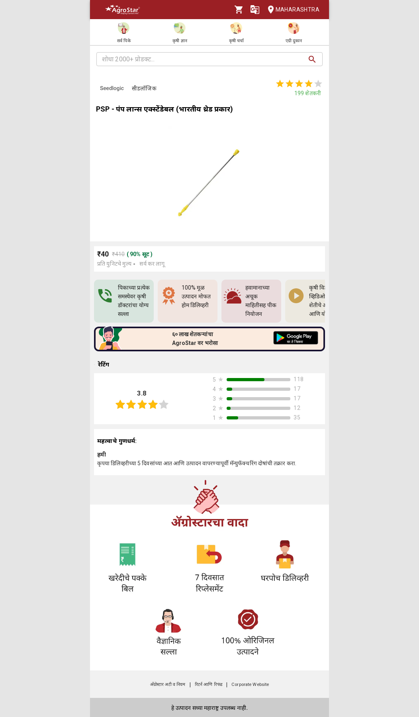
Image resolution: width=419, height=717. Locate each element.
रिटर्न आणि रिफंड (208, 684)
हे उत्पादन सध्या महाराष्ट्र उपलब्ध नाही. (209, 708)
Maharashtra (291, 9)
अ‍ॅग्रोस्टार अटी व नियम (168, 684)
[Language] (255, 10)
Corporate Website (250, 684)
